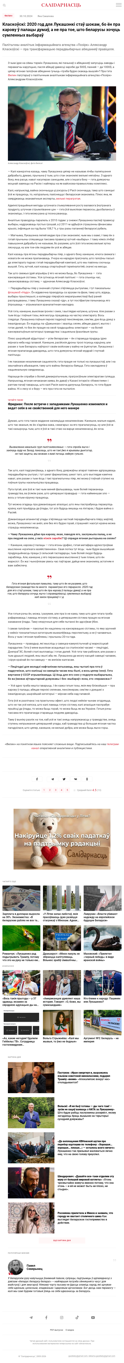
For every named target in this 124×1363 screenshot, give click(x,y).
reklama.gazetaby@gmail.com (101, 1356)
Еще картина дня (62, 1240)
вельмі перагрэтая (68, 198)
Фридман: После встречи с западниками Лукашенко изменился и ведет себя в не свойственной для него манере (57, 406)
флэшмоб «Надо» (19, 292)
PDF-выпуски (56, 1330)
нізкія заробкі (52, 538)
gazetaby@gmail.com (78, 1356)
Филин (8, 16)
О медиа (70, 1330)
